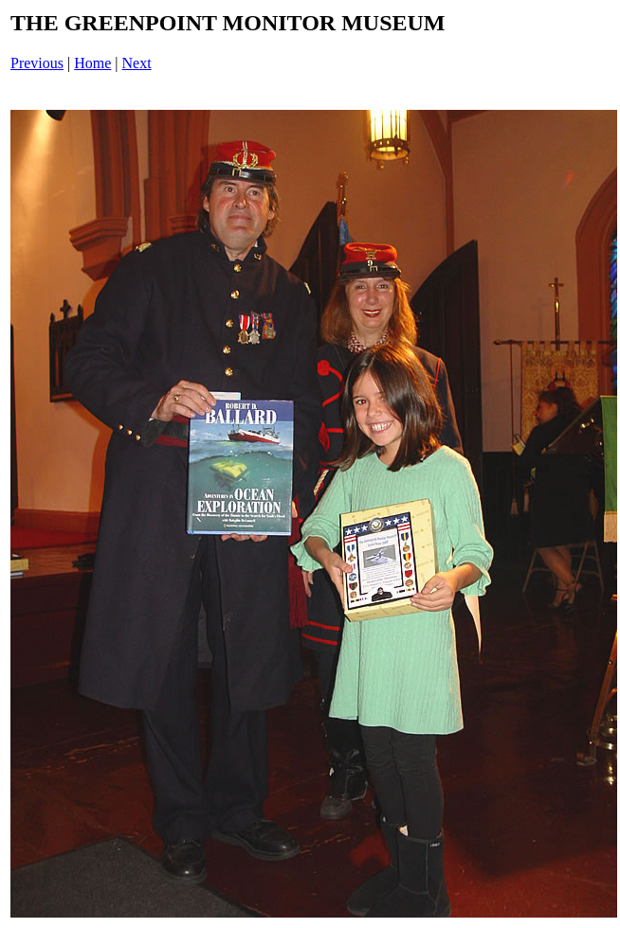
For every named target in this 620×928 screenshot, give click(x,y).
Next (137, 63)
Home (92, 63)
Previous (37, 63)
